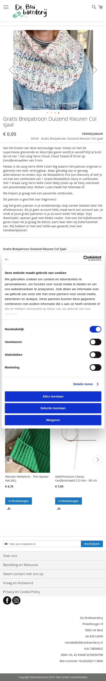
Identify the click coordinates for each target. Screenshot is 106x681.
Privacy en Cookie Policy (21, 592)
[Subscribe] (92, 544)
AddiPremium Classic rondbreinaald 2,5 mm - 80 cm (76, 478)
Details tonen (83, 384)
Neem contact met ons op (23, 574)
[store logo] (29, 11)
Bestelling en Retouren (20, 565)
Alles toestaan (53, 396)
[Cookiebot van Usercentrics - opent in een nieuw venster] (83, 258)
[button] (11, 70)
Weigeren (53, 420)
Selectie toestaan (53, 408)
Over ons (10, 556)
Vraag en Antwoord (18, 583)
